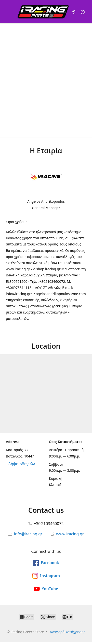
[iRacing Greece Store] (43, 11)
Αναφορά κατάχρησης (67, 631)
